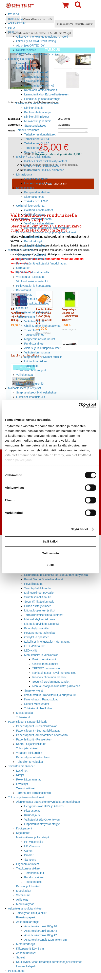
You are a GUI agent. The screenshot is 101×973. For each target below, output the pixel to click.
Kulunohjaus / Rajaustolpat (41, 699)
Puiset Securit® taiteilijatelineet (43, 579)
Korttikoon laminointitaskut (40, 90)
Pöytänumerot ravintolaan (40, 632)
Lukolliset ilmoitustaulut (30, 397)
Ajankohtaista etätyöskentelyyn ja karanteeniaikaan (48, 801)
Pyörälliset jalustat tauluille (32, 272)
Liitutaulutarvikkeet (35, 361)
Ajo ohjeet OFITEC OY (30, 45)
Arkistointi (22, 899)
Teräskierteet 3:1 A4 (36, 139)
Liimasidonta (24, 174)
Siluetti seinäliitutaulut (37, 597)
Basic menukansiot (44, 659)
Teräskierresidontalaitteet (40, 134)
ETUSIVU (14, 14)
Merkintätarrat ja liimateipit (32, 837)
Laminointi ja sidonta (21, 58)
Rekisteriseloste (26, 50)
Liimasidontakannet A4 (38, 183)
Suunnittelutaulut (26, 299)
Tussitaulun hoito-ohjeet (31, 370)
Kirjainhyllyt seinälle (36, 628)
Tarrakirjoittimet (25, 788)
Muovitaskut (23, 890)
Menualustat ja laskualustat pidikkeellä (56, 686)
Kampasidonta (25, 187)
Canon (28, 850)
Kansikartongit (33, 241)
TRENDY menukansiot (46, 668)
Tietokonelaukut (34, 873)
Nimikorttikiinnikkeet (36, 116)
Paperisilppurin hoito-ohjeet (33, 757)
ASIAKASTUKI (17, 23)
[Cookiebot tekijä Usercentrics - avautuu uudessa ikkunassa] (78, 405)
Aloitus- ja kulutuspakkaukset (42, 348)
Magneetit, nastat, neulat (39, 339)
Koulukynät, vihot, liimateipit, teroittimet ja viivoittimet (49, 961)
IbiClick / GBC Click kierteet (41, 165)
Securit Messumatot (36, 703)
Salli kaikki (50, 541)
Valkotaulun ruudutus (37, 352)
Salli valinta (50, 553)
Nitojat (20, 775)
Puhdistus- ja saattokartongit (42, 98)
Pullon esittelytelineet (37, 606)
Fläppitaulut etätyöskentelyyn (42, 824)
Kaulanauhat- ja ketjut (38, 112)
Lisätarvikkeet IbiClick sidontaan (44, 170)
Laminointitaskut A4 (36, 81)
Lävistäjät (22, 784)
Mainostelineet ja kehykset (24, 388)
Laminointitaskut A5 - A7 (39, 85)
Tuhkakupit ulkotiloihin (38, 708)
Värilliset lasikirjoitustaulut (32, 281)
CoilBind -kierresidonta (30, 205)
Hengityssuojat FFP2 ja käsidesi (44, 806)
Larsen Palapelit (26, 966)
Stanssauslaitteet (35, 125)
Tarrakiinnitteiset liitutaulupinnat (43, 615)
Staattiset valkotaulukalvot (32, 303)
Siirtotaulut (22, 268)
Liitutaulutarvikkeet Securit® (41, 623)
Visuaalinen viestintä (21, 250)
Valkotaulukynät (34, 321)
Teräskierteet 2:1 (34, 147)
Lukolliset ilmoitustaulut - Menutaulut (46, 641)
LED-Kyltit (30, 650)
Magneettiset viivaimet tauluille (43, 357)
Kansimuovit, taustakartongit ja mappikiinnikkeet (46, 232)
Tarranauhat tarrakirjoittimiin (33, 792)
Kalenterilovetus (34, 152)
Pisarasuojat (24, 294)
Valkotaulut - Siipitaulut (30, 276)
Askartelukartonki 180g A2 (40, 935)
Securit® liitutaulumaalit (39, 601)
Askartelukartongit (27, 921)
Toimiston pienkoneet (21, 766)
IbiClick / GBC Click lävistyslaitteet (45, 161)
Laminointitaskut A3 (36, 76)
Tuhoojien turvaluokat (29, 761)
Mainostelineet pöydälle (39, 592)
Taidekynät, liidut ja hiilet (31, 913)
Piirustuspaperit (26, 917)
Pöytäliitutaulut (33, 583)
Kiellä (50, 565)
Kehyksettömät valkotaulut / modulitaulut (41, 263)
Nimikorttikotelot (34, 107)
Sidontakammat (34, 196)
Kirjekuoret (22, 832)
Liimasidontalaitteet (36, 179)
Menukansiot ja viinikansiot (41, 655)
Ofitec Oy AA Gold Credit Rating (36, 41)
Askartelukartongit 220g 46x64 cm (45, 939)
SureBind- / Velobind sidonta (34, 219)
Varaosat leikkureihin (29, 752)
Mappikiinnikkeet (34, 245)
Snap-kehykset (33, 690)
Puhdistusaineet (34, 343)
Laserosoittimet (25, 379)
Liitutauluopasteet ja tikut (39, 610)
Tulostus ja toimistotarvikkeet (26, 797)
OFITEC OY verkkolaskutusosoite (37, 54)
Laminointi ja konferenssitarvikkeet (37, 103)
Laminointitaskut (26, 67)
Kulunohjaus (32, 815)
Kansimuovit (32, 236)
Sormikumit (23, 895)
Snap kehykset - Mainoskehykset (36, 392)
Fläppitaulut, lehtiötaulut (31, 259)
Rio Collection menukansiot (49, 677)
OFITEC (13, 32)
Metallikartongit (25, 944)
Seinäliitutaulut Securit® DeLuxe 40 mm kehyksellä (56, 574)
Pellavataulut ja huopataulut (33, 285)
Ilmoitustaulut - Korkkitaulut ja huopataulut (50, 695)
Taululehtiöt (31, 365)
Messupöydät (24, 712)
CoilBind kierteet (34, 214)
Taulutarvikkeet (25, 316)
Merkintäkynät (25, 904)
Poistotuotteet (16, 970)
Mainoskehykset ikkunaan (40, 619)
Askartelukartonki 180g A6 (40, 926)
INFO (11, 27)
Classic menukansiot (45, 663)
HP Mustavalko (33, 841)
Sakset (20, 957)
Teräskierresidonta (27, 130)
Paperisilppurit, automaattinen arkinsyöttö (42, 735)
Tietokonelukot (33, 881)
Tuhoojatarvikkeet (27, 748)
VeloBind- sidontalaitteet (39, 223)
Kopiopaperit (24, 828)
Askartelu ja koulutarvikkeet (25, 908)
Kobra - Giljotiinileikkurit (30, 744)
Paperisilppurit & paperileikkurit (27, 721)
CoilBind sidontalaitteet (38, 210)
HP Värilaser (32, 846)
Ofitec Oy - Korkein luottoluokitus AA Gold (42, 36)
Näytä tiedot (79, 529)
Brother (29, 855)
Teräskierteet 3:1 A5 (36, 143)
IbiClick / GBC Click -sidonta (33, 156)
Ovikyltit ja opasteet (36, 637)
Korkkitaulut (23, 290)
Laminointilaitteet (26, 63)
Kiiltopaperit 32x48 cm (30, 948)
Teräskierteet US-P (36, 201)
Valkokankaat (24, 374)
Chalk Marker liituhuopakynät (42, 325)
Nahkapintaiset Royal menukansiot (54, 672)
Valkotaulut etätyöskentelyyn (42, 819)
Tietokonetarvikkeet (28, 868)
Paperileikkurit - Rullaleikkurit (34, 739)
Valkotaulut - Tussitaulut (31, 254)
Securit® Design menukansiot (50, 681)
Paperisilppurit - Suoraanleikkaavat (38, 730)
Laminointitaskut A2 (36, 72)
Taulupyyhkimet (34, 334)
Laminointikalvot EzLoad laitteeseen (46, 94)
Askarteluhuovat (26, 953)
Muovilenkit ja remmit (37, 121)
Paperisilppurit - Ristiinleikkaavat (36, 726)
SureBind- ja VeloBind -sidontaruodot (47, 228)
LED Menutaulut (34, 646)
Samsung (30, 859)
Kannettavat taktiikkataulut (32, 312)
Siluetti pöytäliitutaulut (38, 588)
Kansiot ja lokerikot (28, 886)
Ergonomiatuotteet (27, 864)
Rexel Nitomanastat (28, 779)
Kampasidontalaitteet (37, 192)
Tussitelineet (32, 330)
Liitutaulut (22, 308)
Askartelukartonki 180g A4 (40, 930)
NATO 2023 (15, 18)
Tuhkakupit (23, 717)
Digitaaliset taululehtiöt (30, 383)
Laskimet (21, 770)
